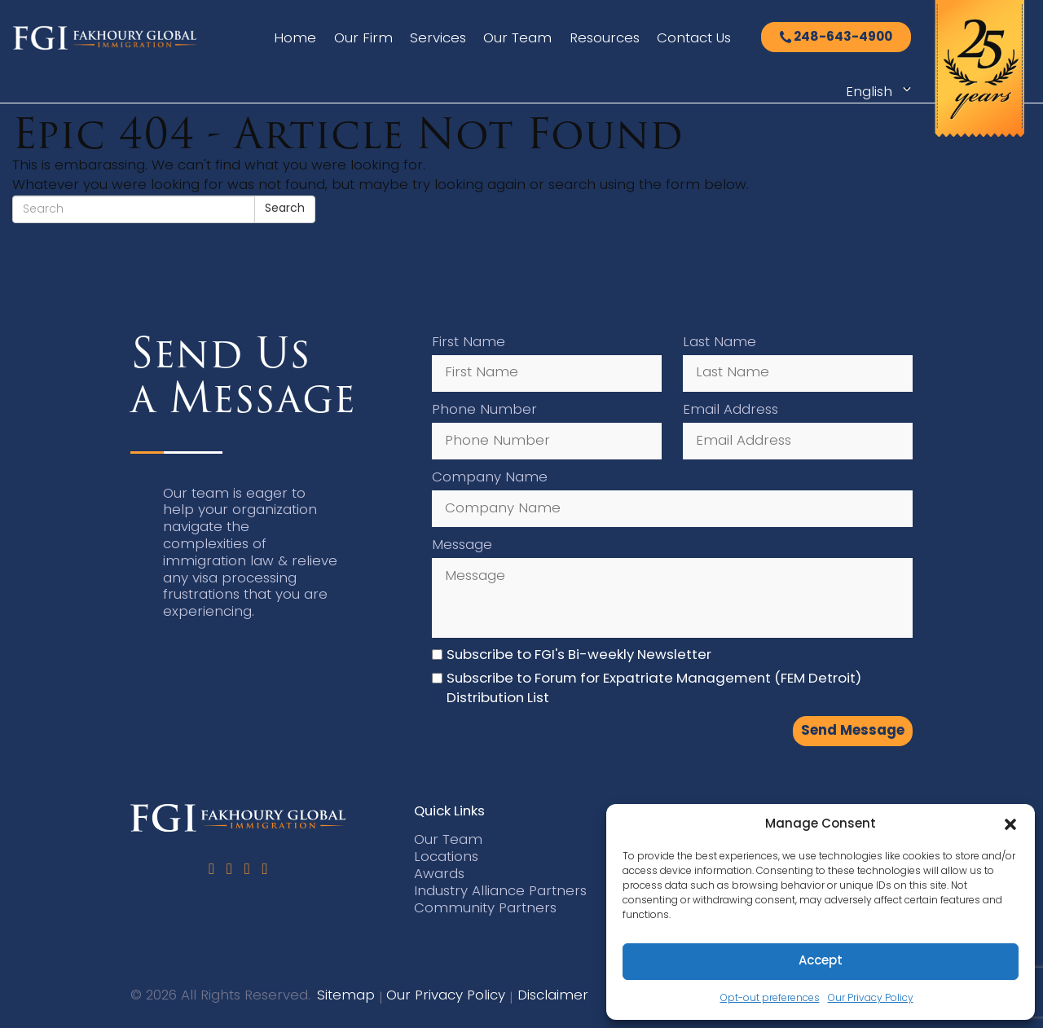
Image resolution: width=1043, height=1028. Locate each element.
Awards (439, 874)
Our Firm (363, 39)
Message (462, 545)
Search (285, 209)
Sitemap (346, 996)
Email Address (730, 410)
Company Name (490, 478)
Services (438, 39)
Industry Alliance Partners (500, 891)
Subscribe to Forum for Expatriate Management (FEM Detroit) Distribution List (654, 688)
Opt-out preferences (770, 999)
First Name (468, 342)
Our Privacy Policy (870, 999)
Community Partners (485, 909)
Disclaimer (552, 996)
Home (295, 39)
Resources (605, 39)
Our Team (517, 39)
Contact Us (694, 39)
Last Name (719, 342)
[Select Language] (876, 93)
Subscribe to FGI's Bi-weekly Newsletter (579, 655)
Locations (446, 857)
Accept (821, 962)
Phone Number (484, 410)
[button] (1010, 824)
